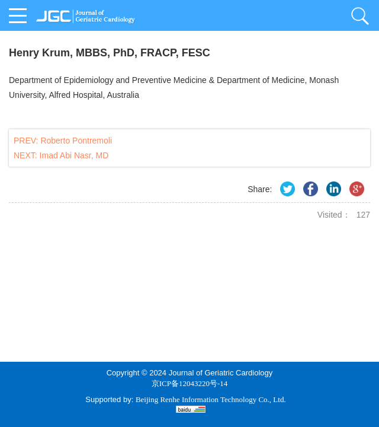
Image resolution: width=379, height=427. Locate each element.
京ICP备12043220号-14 (190, 383)
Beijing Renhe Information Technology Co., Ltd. (211, 399)
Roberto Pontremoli (76, 140)
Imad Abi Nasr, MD (74, 155)
